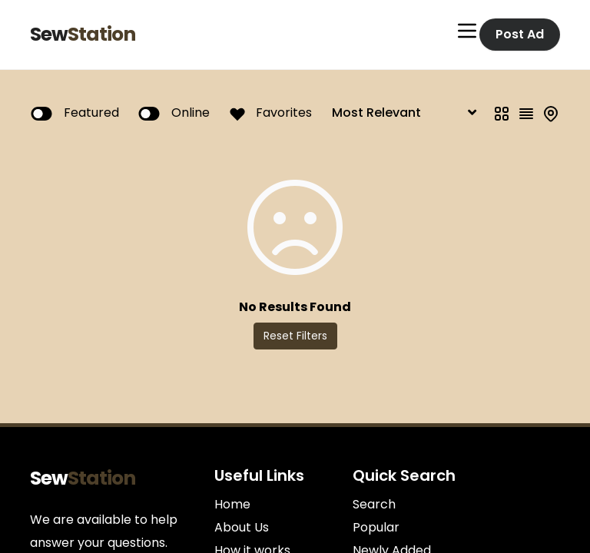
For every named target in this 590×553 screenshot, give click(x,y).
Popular (376, 527)
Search (374, 504)
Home (232, 504)
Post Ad (520, 34)
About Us (241, 527)
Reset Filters (295, 335)
